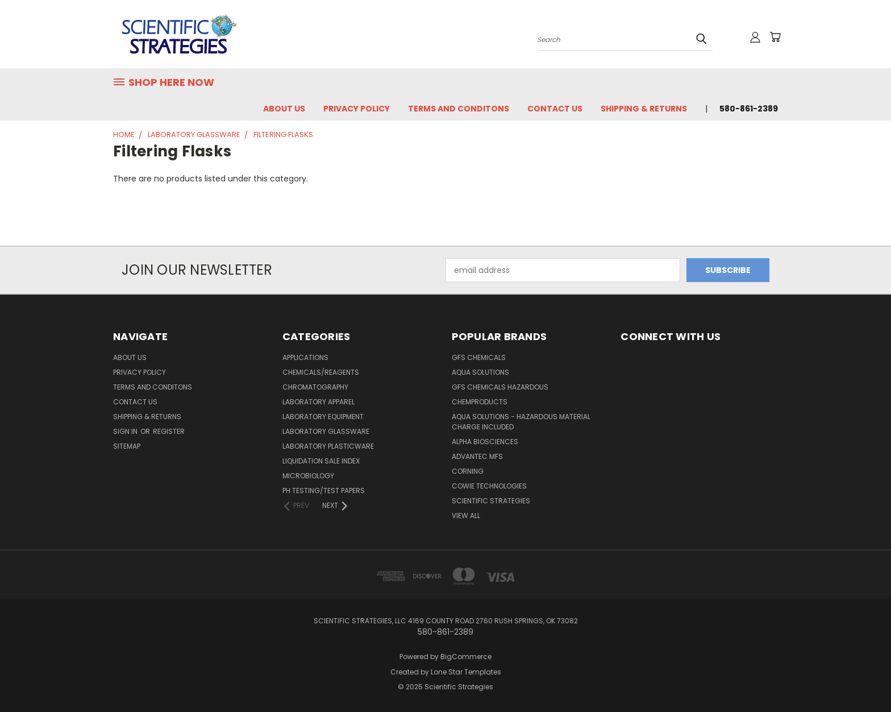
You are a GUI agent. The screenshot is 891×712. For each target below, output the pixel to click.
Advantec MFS (477, 456)
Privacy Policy (356, 108)
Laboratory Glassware (325, 431)
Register (169, 431)
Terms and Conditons (458, 108)
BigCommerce (466, 656)
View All (466, 515)
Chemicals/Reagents (320, 372)
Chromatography (315, 387)
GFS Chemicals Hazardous (500, 387)
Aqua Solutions (480, 372)
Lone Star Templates (466, 672)
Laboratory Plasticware (328, 446)
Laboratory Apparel (318, 402)
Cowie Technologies (489, 486)
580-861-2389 (748, 108)
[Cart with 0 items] (775, 37)
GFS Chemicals (479, 357)
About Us (284, 108)
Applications (305, 357)
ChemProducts (479, 402)
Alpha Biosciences (485, 441)
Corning (468, 471)
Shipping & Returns (644, 108)
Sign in (126, 431)
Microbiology (308, 476)
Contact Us (554, 108)
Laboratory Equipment (323, 416)
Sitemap (126, 446)
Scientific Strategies (491, 501)
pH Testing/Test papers (323, 490)
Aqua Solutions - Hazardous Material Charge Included (521, 422)
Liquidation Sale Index (321, 461)
